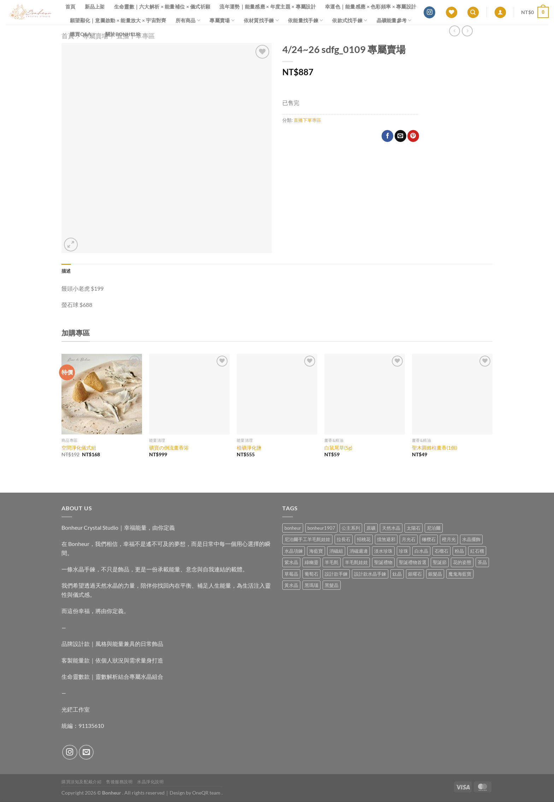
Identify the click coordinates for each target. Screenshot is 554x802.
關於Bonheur (123, 34)
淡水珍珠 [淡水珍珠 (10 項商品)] (383, 551)
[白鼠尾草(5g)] (364, 394)
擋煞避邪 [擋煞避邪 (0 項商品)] (386, 539)
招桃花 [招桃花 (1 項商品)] (364, 539)
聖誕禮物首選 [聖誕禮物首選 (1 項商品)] (412, 562)
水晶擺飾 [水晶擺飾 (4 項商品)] (471, 539)
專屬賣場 (222, 20)
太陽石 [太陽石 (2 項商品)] (413, 528)
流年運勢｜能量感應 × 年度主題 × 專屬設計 (267, 7)
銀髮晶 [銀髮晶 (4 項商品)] (435, 574)
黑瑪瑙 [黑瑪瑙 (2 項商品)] (311, 585)
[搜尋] (473, 12)
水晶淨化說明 (150, 781)
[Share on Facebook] (387, 136)
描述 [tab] (66, 271)
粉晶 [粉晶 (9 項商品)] (459, 551)
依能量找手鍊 (305, 20)
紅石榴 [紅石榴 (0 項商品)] (477, 551)
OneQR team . (207, 793)
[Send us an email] (86, 752)
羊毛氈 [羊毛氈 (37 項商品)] (331, 562)
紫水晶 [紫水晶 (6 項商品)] (291, 562)
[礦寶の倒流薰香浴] (189, 394)
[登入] (500, 12)
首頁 (70, 7)
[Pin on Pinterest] (413, 136)
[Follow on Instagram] (429, 12)
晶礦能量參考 (394, 20)
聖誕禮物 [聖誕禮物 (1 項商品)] (383, 562)
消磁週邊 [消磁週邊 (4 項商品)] (358, 551)
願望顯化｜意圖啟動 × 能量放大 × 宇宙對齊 (118, 20)
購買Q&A (83, 34)
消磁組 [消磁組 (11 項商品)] (336, 551)
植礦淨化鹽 (249, 448)
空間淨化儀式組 (78, 448)
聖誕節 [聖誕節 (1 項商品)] (440, 562)
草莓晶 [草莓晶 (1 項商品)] (291, 574)
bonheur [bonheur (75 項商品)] (292, 528)
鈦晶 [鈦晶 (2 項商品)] (397, 574)
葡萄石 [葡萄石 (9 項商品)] (311, 574)
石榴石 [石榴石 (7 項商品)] (441, 551)
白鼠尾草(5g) (338, 448)
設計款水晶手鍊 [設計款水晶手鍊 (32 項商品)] (370, 574)
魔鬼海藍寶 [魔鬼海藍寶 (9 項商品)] (459, 574)
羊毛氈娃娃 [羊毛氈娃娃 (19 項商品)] (356, 562)
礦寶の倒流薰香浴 (169, 448)
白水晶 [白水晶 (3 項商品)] (421, 551)
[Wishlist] (451, 12)
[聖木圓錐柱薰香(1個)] (452, 394)
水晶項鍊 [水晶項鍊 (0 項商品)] (293, 551)
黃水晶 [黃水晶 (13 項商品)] (291, 585)
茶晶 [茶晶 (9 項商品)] (482, 562)
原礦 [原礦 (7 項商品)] (371, 528)
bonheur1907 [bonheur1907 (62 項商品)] (321, 528)
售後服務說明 (119, 781)
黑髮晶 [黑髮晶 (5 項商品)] (331, 585)
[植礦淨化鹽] (277, 394)
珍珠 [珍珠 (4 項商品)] (403, 551)
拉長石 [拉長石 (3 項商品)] (343, 539)
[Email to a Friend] (400, 136)
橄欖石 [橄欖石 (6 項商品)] (429, 539)
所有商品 (188, 20)
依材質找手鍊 (261, 20)
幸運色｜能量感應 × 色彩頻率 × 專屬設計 (370, 7)
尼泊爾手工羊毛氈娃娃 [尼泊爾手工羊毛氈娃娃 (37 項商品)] (307, 539)
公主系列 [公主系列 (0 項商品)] (351, 528)
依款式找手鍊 (349, 20)
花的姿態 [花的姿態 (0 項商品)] (462, 562)
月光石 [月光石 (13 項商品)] (409, 539)
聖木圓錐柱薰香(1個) (434, 448)
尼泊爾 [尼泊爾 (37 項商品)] (434, 528)
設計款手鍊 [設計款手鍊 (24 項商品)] (336, 574)
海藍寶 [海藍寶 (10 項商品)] (316, 551)
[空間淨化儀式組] (101, 394)
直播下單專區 (307, 120)
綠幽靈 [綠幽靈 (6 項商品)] (311, 562)
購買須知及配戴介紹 (81, 781)
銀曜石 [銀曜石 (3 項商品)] (415, 574)
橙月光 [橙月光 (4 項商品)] (449, 539)
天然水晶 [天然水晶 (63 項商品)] (391, 528)
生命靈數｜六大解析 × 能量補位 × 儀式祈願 (162, 7)
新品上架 (95, 7)
